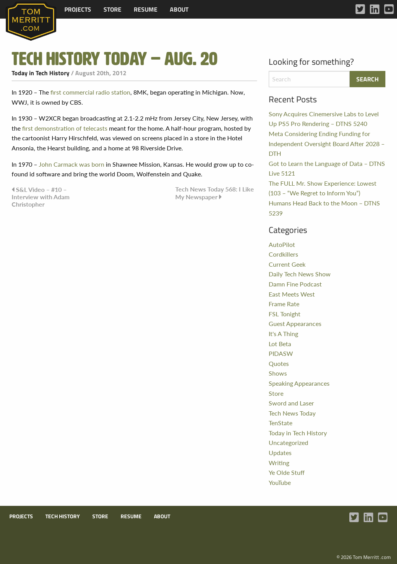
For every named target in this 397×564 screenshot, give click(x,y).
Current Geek (287, 264)
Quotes (279, 363)
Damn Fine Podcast (295, 283)
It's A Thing (283, 333)
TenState (280, 422)
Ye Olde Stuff (287, 472)
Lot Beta (280, 343)
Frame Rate (284, 303)
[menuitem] (77, 9)
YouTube (280, 482)
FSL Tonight (284, 313)
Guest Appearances (295, 323)
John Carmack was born (71, 164)
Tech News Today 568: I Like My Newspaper (214, 193)
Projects (77, 9)
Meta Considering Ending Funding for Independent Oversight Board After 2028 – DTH (327, 143)
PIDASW (281, 353)
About (179, 9)
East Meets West (292, 294)
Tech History (62, 516)
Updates (280, 452)
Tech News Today (292, 413)
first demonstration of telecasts (64, 128)
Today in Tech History (40, 73)
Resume (145, 9)
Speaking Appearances (299, 383)
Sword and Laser (291, 402)
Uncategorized (288, 442)
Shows (278, 373)
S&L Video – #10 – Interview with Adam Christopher (40, 197)
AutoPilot (282, 244)
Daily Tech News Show (300, 273)
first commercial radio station (90, 92)
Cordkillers (283, 254)
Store (112, 9)
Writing (279, 462)
